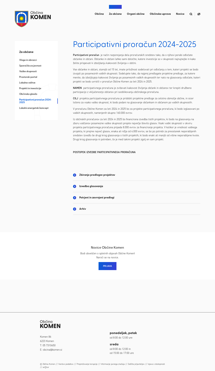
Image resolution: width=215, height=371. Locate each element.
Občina (99, 14)
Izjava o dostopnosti (156, 364)
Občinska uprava (160, 14)
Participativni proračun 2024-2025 (35, 101)
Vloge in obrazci (28, 60)
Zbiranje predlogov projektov (97, 207)
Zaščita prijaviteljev (136, 364)
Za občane (115, 14)
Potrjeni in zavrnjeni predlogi (96, 230)
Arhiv (82, 241)
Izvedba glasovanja (91, 218)
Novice (180, 14)
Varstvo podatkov (65, 364)
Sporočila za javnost (30, 66)
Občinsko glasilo (28, 94)
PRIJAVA (107, 298)
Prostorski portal (28, 77)
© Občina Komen (47, 364)
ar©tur (46, 367)
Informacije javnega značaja (113, 364)
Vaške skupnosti (28, 71)
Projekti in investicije (30, 88)
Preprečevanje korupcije (87, 364)
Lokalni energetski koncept (34, 108)
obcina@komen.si (52, 349)
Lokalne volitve (27, 83)
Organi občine (136, 14)
